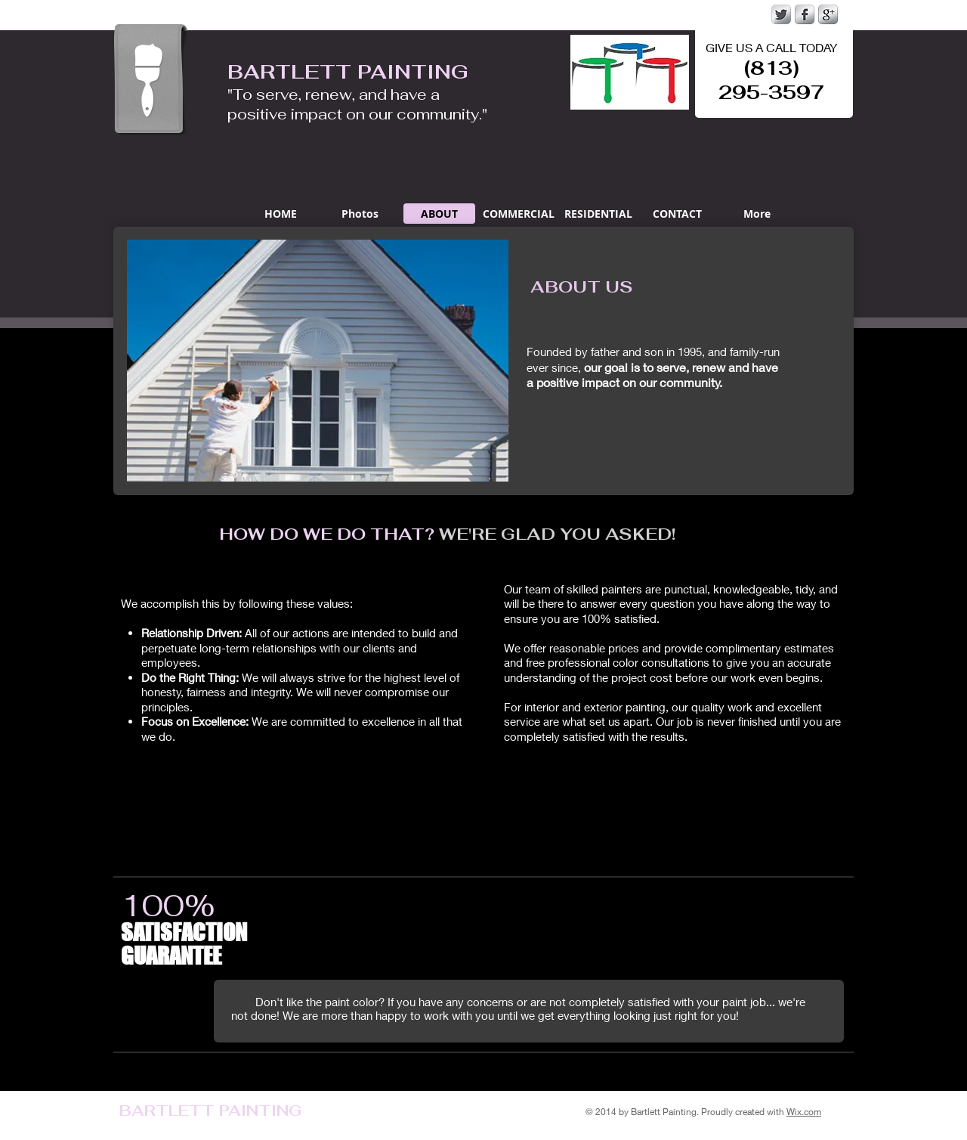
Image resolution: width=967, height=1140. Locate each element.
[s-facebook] (804, 14)
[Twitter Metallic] (781, 14)
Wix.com (803, 1111)
